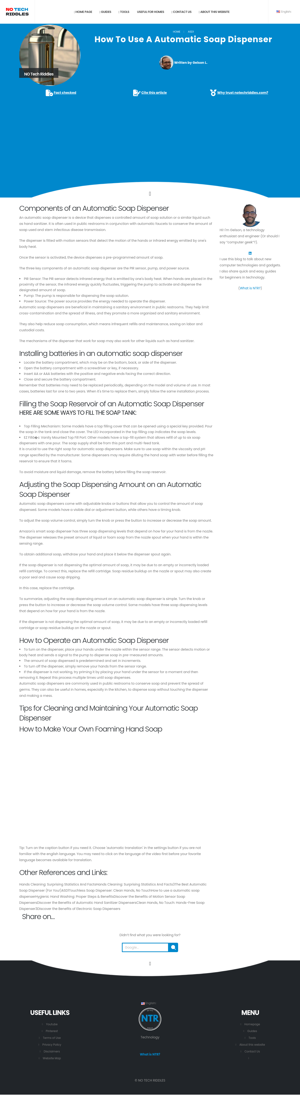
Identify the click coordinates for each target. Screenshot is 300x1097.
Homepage (252, 1024)
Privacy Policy (52, 1045)
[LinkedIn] (250, 253)
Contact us (181, 12)
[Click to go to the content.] (150, 194)
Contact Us (252, 1051)
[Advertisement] (150, 132)
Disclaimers (51, 1051)
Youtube (52, 1024)
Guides (105, 12)
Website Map (51, 1058)
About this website (214, 12)
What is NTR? (250, 288)
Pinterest (51, 1031)
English (283, 12)
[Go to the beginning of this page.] (150, 964)
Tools (123, 12)
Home (176, 32)
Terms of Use (51, 1038)
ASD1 (191, 32)
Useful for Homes (150, 12)
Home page (83, 12)
